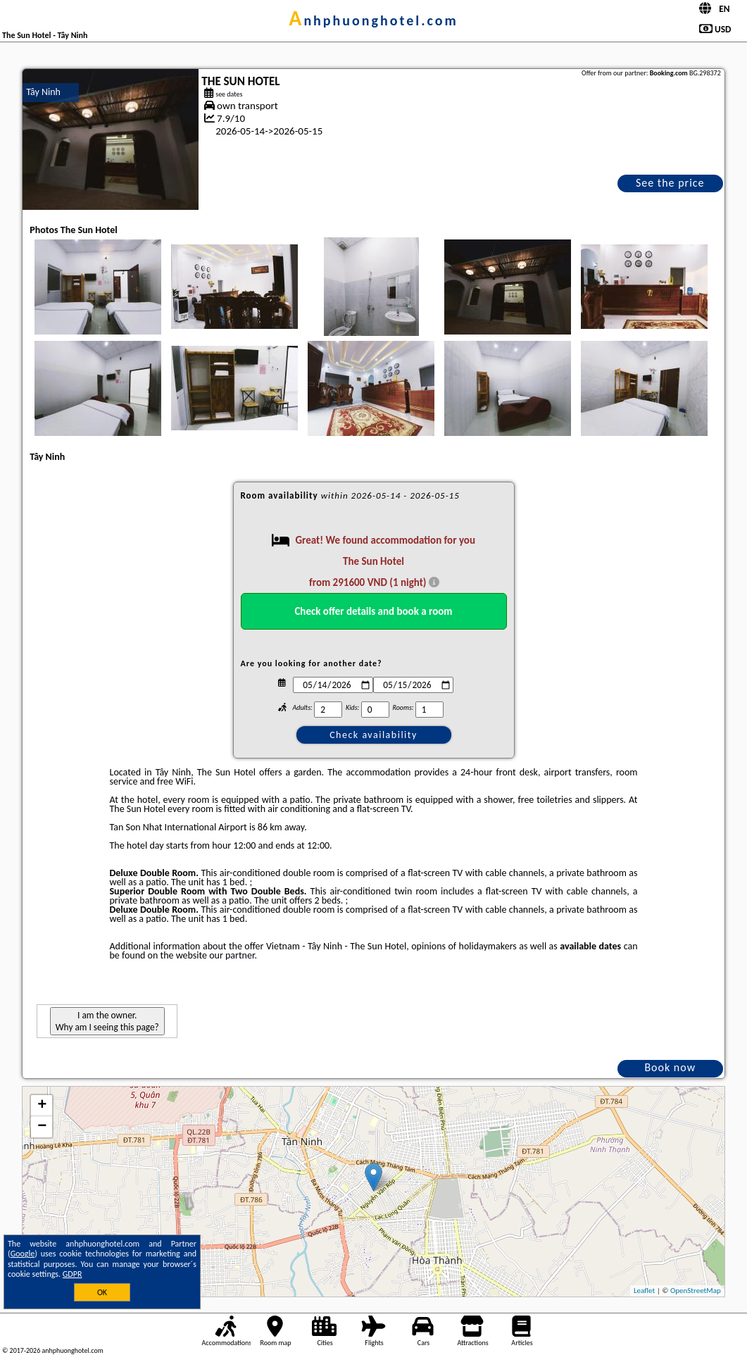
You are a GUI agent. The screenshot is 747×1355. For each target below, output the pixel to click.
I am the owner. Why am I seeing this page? (107, 1021)
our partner (231, 955)
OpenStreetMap (695, 1290)
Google (23, 1254)
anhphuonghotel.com (373, 20)
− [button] (41, 1126)
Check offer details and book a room (373, 611)
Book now (670, 1067)
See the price (670, 182)
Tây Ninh (43, 92)
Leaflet (644, 1290)
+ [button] (41, 1105)
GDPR (72, 1274)
